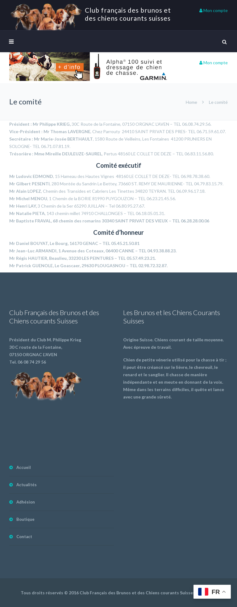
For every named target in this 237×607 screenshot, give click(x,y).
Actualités (26, 484)
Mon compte (213, 10)
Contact (24, 536)
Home (191, 102)
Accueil (23, 467)
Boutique (25, 519)
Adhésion (25, 502)
